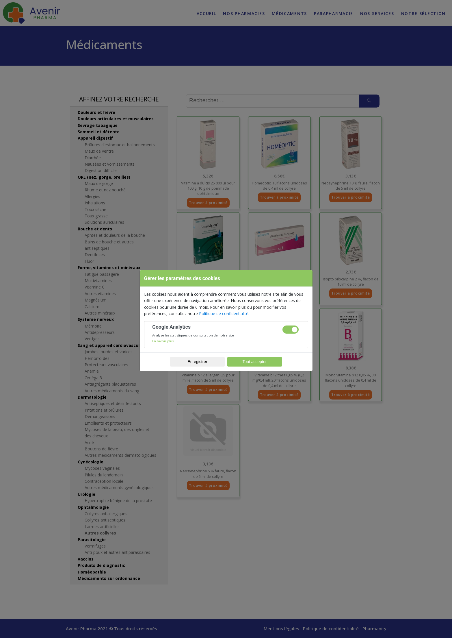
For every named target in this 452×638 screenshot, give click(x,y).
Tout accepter (254, 361)
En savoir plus (163, 341)
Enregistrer (197, 361)
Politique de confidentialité (223, 313)
